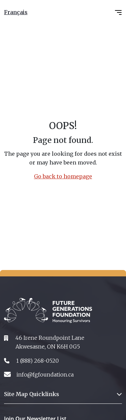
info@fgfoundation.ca (45, 374)
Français (16, 12)
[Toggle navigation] (118, 12)
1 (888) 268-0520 (37, 360)
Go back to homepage (63, 176)
